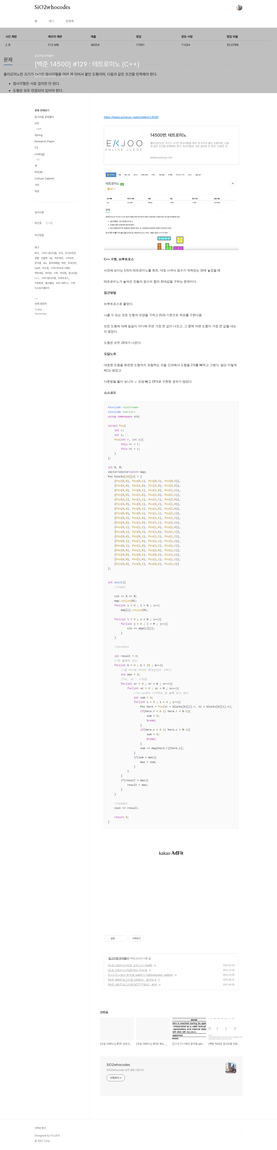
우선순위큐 (70, 253)
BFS (37, 253)
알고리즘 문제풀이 (118, 958)
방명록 (70, 21)
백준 (64, 263)
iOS (37, 123)
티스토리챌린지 (42, 288)
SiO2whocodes (52, 7)
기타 (37, 184)
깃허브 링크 (40, 1128)
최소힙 (45, 268)
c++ (37, 278)
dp (51, 258)
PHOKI (39, 172)
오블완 (44, 258)
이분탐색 (39, 283)
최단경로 (59, 258)
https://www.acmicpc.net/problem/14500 (131, 117)
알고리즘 (72, 273)
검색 (230, 8)
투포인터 (72, 263)
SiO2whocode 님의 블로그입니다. (126, 1070)
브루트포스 (63, 278)
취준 (37, 191)
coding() (40, 154)
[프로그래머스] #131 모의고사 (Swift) (130, 965)
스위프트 (69, 258)
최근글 (38, 222)
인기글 (49, 222)
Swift (37, 268)
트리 (61, 253)
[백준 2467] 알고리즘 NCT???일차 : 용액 (132, 984)
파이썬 (48, 273)
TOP (239, 1130)
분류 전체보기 (42, 110)
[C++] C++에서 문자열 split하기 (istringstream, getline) (140, 974)
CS (36, 147)
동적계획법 (54, 263)
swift (39, 128)
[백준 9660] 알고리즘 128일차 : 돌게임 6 (132, 979)
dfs (45, 263)
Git (38, 159)
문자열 (38, 263)
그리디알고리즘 (48, 278)
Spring (39, 135)
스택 (73, 283)
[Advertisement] (171, 898)
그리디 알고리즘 (49, 253)
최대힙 (63, 273)
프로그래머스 (62, 283)
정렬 (37, 258)
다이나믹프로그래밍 (60, 268)
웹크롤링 (49, 283)
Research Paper (44, 141)
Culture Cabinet (44, 178)
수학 (56, 273)
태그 (51, 21)
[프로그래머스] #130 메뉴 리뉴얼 (127, 970)
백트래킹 (39, 273)
